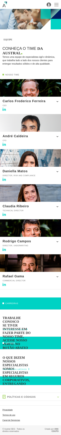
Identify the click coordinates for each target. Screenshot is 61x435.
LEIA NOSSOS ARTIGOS (15, 369)
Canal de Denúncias (11, 420)
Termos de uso (8, 415)
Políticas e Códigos (19, 397)
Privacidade (7, 410)
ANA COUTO (55, 430)
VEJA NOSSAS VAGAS (14, 329)
